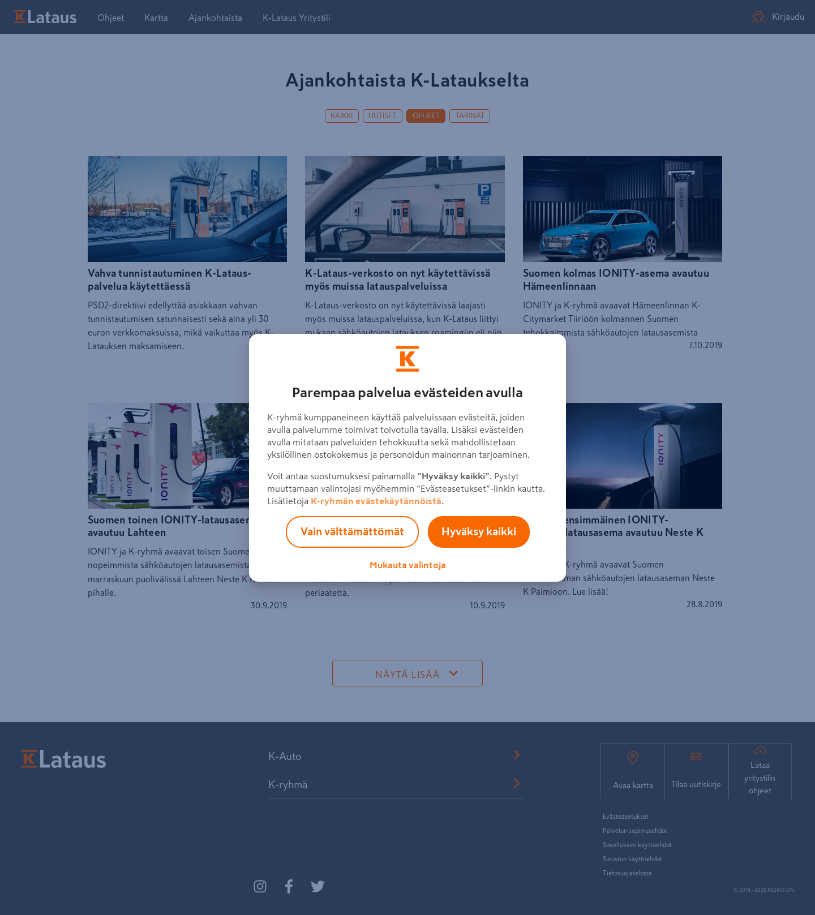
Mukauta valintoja (408, 564)
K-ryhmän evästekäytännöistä (376, 500)
